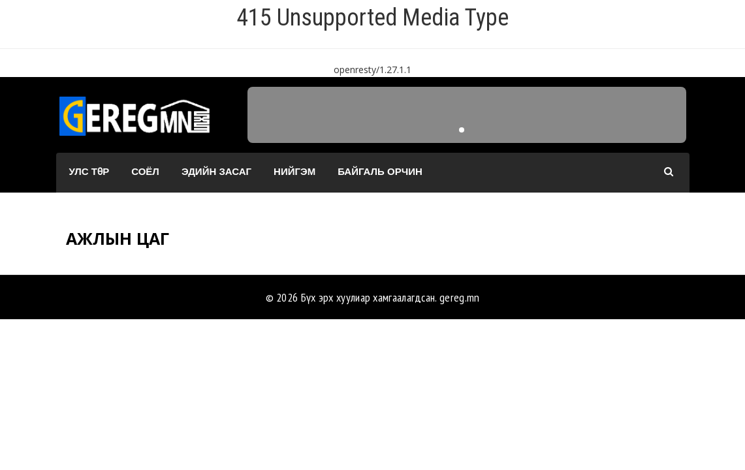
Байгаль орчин (380, 171)
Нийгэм (294, 171)
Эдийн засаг (216, 171)
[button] (461, 130)
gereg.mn (459, 297)
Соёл (145, 171)
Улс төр (89, 171)
